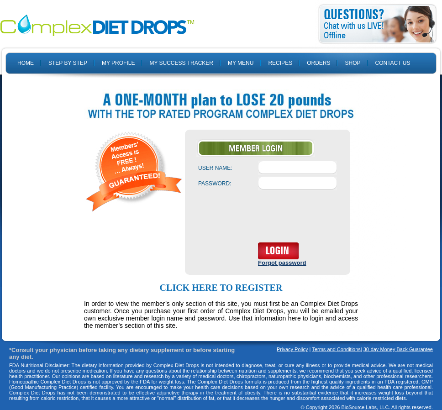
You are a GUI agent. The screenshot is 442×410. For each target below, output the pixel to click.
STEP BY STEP (67, 63)
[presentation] (267, 218)
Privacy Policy (292, 349)
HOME (25, 63)
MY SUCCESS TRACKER (181, 63)
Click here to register (221, 288)
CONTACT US (392, 63)
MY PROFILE (118, 63)
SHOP (352, 63)
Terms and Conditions (336, 349)
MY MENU (240, 63)
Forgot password (282, 262)
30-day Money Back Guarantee (398, 349)
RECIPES (280, 63)
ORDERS (318, 63)
